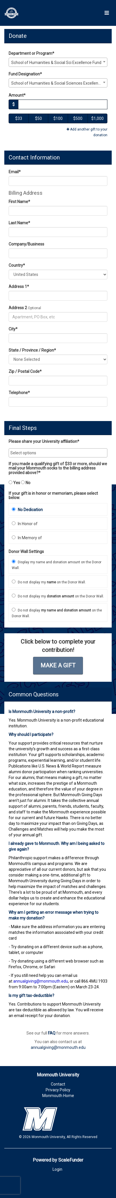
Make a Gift (58, 665)
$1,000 (97, 118)
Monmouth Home (58, 1095)
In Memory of (27, 537)
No (25, 482)
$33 (18, 118)
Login (57, 1169)
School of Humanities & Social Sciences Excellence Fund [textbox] (59, 83)
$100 (58, 118)
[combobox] (58, 62)
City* (13, 329)
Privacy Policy (58, 1090)
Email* (15, 172)
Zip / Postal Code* (25, 371)
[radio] (58, 509)
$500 (77, 118)
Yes (14, 482)
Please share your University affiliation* (44, 441)
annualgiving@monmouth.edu (58, 1047)
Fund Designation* (25, 74)
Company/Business (26, 244)
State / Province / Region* (32, 350)
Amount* (17, 95)
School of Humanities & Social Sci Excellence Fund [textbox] (56, 62)
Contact (58, 1084)
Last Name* (19, 223)
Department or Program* (31, 53)
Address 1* (19, 286)
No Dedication (27, 509)
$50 (38, 118)
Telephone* (19, 392)
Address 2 (18, 307)
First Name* (19, 201)
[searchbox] (58, 453)
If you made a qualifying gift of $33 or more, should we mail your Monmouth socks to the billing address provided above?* (58, 468)
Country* (17, 265)
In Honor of (25, 523)
